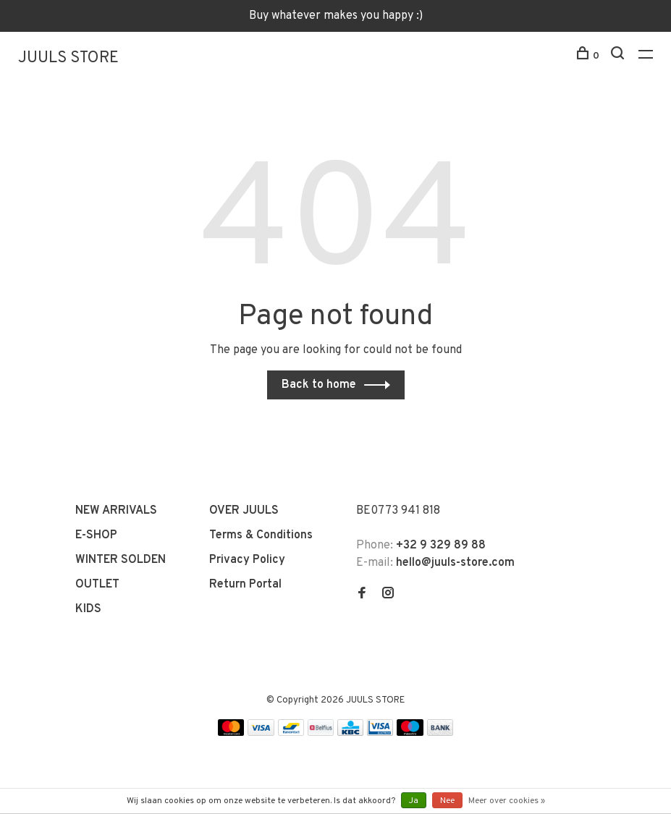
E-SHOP (96, 535)
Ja (413, 801)
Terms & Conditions (261, 535)
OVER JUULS (244, 511)
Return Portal (245, 584)
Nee (447, 801)
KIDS (88, 609)
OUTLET (97, 584)
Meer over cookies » (506, 801)
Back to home (319, 385)
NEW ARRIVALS (116, 511)
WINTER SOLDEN (120, 560)
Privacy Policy (247, 560)
